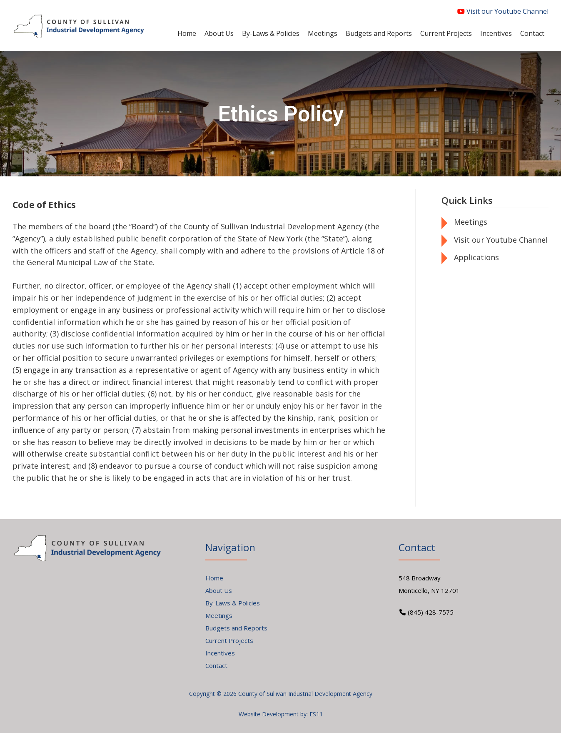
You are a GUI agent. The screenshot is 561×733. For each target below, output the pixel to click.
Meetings (470, 222)
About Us (218, 590)
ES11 (316, 714)
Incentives (220, 653)
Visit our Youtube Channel (503, 11)
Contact (216, 665)
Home (214, 578)
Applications (476, 257)
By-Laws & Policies (232, 603)
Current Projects (229, 640)
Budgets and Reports (236, 628)
